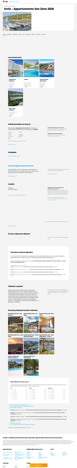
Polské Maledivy (54, 464)
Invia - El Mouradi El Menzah (20, 403)
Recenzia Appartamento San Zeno (21, 137)
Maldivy (28, 419)
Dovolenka (15, 34)
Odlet (23, 34)
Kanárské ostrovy (41, 416)
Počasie (43, 34)
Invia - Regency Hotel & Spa (20, 406)
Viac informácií (20, 462)
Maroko (39, 415)
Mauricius (28, 418)
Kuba (28, 417)
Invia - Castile (5, 406)
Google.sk (60, 463)
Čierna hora (29, 402)
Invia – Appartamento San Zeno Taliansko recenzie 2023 (22, 374)
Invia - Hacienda (6, 404)
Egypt (39, 402)
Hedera (26, 79)
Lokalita (33, 34)
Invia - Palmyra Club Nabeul (8, 403)
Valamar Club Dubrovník (57, 80)
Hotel (4, 34)
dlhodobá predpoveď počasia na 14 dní (21, 261)
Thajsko (39, 418)
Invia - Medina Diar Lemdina (8, 407)
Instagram (64, 262)
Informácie (38, 34)
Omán (28, 415)
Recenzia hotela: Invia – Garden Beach (59, 306)
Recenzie (28, 34)
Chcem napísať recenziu (52, 144)
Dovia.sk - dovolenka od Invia (17, 461)
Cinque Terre (9, 465)
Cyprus (39, 401)
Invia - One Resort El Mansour (18, 402)
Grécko (28, 403)
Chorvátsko (40, 403)
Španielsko (29, 404)
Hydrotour (64, 402)
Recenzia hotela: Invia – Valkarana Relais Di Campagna (44, 307)
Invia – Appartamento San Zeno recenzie (19, 354)
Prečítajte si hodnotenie (12, 146)
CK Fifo (51, 402)
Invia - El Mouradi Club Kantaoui (19, 405)
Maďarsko (40, 407)
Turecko (39, 405)
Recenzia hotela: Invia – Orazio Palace (59, 285)
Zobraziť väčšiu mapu (12, 196)
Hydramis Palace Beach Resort (43, 80)
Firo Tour (64, 401)
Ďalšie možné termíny (12, 115)
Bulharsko (28, 401)
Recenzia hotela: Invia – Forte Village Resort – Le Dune (30, 306)
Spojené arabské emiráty (43, 406)
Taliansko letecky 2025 (15, 372)
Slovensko (28, 407)
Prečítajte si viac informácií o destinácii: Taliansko (17, 165)
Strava (19, 34)
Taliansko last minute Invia (16, 357)
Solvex (63, 404)
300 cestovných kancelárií (39, 231)
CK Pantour (52, 404)
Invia (11, 246)
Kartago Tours (53, 403)
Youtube (9, 464)
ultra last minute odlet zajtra (62, 464)
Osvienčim (64, 454)
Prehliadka (9, 34)
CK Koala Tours (65, 403)
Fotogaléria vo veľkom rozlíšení (13, 126)
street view (53, 161)
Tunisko (28, 405)
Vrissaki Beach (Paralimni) (12, 80)
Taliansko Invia (23, 236)
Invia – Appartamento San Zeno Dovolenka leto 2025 (22, 355)
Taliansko (40, 404)
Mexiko (39, 417)
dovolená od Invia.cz (26, 464)
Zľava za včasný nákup (14, 1)
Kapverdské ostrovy (30, 406)
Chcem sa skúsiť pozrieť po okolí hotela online (56, 168)
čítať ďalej (35, 394)
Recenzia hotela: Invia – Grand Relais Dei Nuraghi (14, 306)
